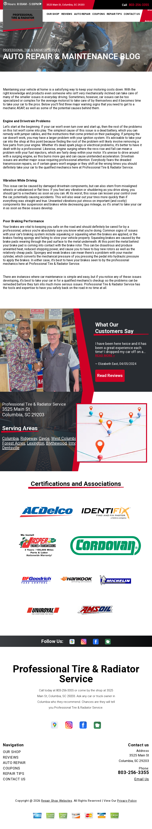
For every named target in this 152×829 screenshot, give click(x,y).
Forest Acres (13, 443)
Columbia (10, 438)
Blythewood (56, 443)
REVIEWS (66, 13)
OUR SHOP (53, 13)
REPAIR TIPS (114, 13)
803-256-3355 (139, 5)
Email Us (141, 779)
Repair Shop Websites (56, 801)
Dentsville (10, 447)
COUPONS (98, 13)
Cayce (44, 438)
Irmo (72, 443)
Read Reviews (110, 375)
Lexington (35, 443)
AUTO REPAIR (82, 13)
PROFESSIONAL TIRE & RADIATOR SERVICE (31, 50)
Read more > (105, 355)
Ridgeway (28, 438)
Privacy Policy (127, 801)
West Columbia (64, 438)
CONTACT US (132, 13)
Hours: (23, 4)
